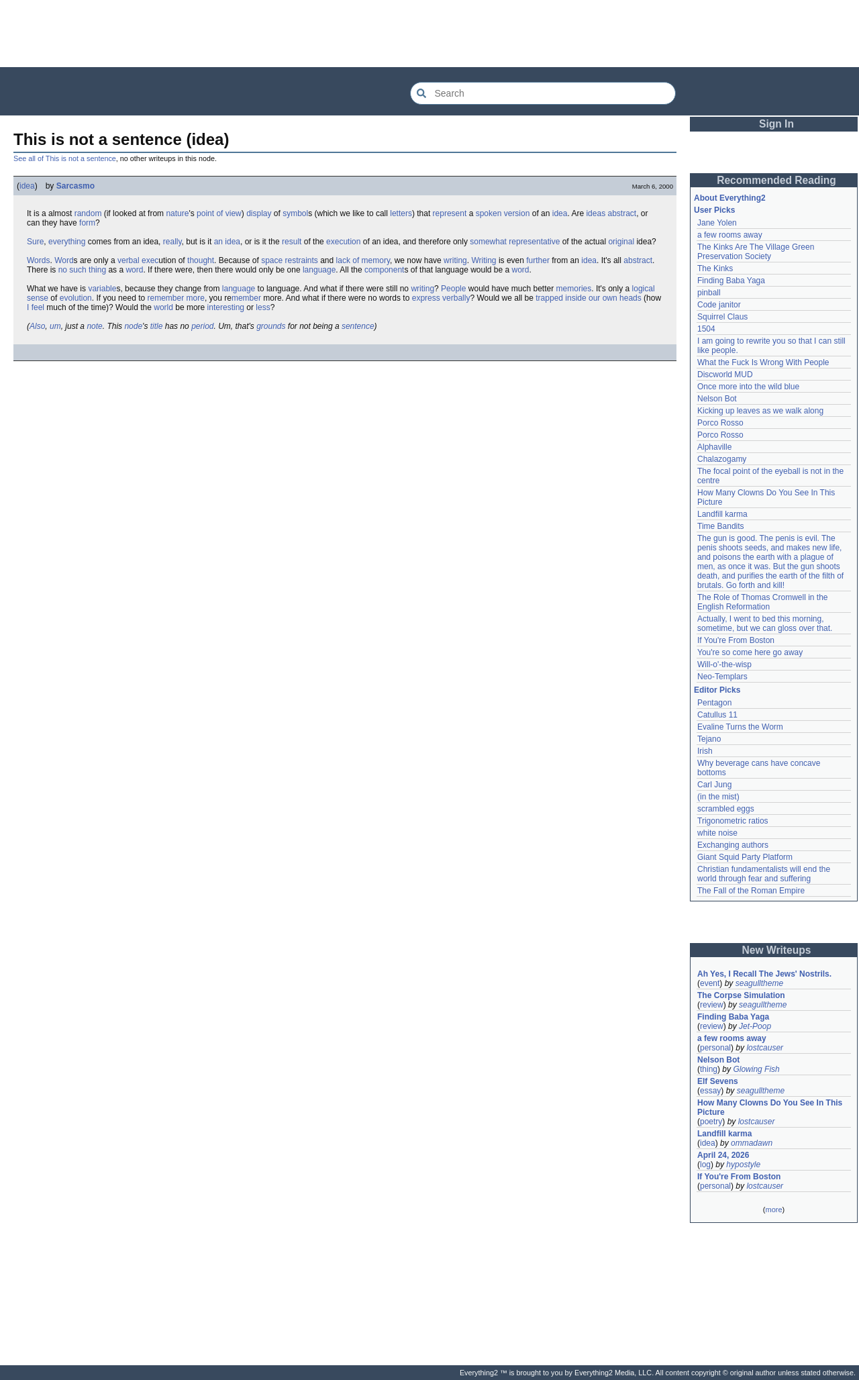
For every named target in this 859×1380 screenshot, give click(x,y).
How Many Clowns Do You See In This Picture (769, 1107)
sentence (358, 326)
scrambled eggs (725, 809)
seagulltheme (759, 983)
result (291, 241)
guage (244, 288)
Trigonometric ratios (732, 821)
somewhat (488, 241)
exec (150, 260)
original (621, 241)
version (517, 213)
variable (102, 288)
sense (37, 298)
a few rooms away (729, 235)
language (319, 270)
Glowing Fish (756, 1069)
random (88, 213)
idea (27, 186)
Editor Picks (717, 690)
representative (534, 241)
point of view (219, 213)
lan (227, 288)
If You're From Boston (735, 640)
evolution (76, 298)
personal (715, 1047)
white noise (717, 833)
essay (710, 1090)
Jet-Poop (755, 1026)
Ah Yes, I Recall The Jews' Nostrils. (764, 974)
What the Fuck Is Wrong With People (763, 362)
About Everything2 (730, 198)
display (258, 213)
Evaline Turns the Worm (740, 727)
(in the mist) (718, 796)
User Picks (714, 210)
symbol (295, 213)
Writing (483, 260)
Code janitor (719, 304)
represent (450, 213)
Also (37, 326)
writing (455, 260)
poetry (711, 1121)
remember (166, 298)
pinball (709, 292)
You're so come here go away (750, 652)
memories (574, 288)
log (705, 1164)
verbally (456, 298)
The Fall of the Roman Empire (751, 890)
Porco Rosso (720, 423)
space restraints (289, 260)
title (156, 326)
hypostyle (743, 1164)
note (94, 326)
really (172, 241)
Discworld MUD (725, 374)
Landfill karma (722, 514)
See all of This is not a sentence (64, 158)
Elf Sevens (717, 1081)
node (133, 326)
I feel (35, 307)
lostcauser (764, 1047)
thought (200, 260)
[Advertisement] (429, 33)
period (202, 326)
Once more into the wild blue (748, 386)
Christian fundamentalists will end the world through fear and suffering (763, 874)
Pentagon (714, 702)
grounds (270, 326)
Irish (705, 751)
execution (343, 241)
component (384, 270)
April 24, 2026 (723, 1155)
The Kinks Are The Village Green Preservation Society (755, 251)
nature (177, 213)
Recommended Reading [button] (776, 180)
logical (643, 288)
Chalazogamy (721, 459)
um (55, 326)
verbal (128, 260)
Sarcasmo (75, 186)
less (263, 307)
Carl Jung (714, 784)
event (709, 983)
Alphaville (714, 447)
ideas (595, 213)
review (711, 1004)
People (453, 288)
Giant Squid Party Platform (745, 857)
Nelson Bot (717, 398)
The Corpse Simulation (741, 995)
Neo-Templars (722, 676)
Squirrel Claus (722, 317)
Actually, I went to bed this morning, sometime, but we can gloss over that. (764, 623)
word (134, 270)
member (246, 298)
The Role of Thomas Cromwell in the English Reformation (762, 602)
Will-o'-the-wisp (724, 664)
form (87, 223)
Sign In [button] (776, 124)
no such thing (82, 270)
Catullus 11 (717, 715)
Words (38, 260)
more (196, 298)
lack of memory (363, 260)
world (163, 307)
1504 (706, 329)
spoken (489, 213)
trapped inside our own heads (588, 298)
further (538, 260)
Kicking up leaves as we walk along (760, 410)
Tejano (709, 739)
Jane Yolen (717, 223)
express (426, 298)
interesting (225, 307)
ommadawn (751, 1143)
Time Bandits (720, 526)
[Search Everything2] (543, 93)
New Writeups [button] (776, 950)
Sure (35, 241)
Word (63, 260)
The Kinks (715, 268)
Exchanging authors (732, 845)
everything (66, 241)
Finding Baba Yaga (731, 280)
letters (401, 213)
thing (708, 1069)
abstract (621, 213)
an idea (227, 241)
